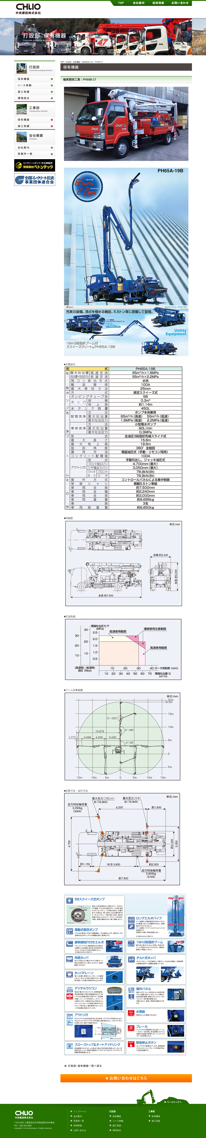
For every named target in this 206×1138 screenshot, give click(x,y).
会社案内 (77, 1116)
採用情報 (77, 1125)
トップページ (79, 1111)
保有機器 (117, 1116)
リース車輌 (118, 1121)
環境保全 (117, 1130)
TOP (62, 62)
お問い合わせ (79, 1130)
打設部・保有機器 (73, 62)
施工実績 (117, 1125)
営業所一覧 (78, 1121)
